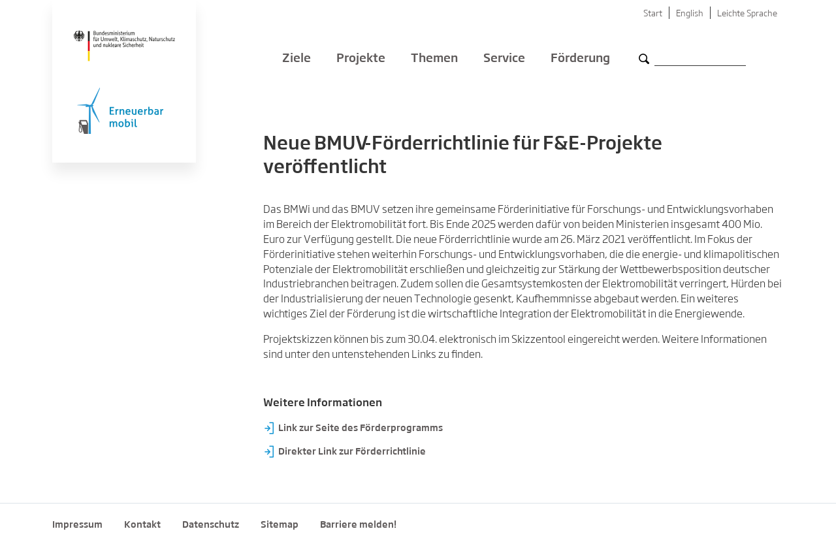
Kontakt (142, 525)
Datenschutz (210, 525)
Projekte (360, 59)
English (689, 14)
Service (504, 59)
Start (652, 14)
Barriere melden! (358, 525)
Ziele (296, 59)
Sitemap (279, 525)
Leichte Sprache (747, 14)
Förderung (580, 59)
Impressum (77, 525)
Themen (434, 59)
